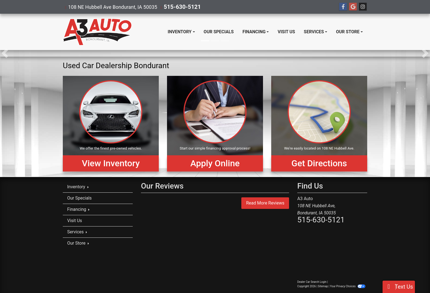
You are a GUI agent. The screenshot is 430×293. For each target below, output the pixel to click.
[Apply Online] (215, 124)
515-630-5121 (180, 7)
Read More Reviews (265, 203)
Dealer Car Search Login (312, 281)
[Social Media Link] (363, 7)
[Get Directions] (319, 124)
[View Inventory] (111, 124)
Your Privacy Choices (347, 286)
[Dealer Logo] (97, 32)
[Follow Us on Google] (353, 7)
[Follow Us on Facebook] (343, 7)
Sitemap (323, 286)
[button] (5, 53)
